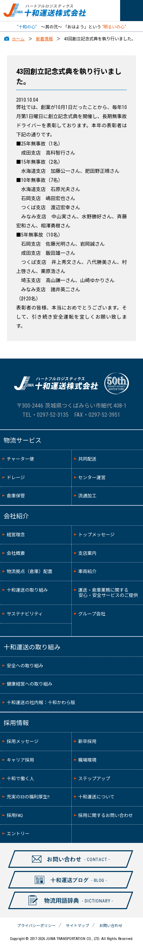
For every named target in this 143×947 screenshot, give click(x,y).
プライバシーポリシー (36, 926)
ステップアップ (94, 778)
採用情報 (16, 723)
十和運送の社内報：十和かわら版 (41, 702)
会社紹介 (16, 516)
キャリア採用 (20, 760)
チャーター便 (20, 459)
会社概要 (16, 553)
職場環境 (87, 760)
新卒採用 (87, 741)
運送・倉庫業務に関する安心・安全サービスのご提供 (108, 592)
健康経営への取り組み (29, 684)
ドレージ (16, 477)
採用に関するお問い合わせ (105, 815)
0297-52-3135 (53, 414)
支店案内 (87, 553)
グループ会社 (91, 613)
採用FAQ (15, 815)
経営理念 (16, 534)
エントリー (18, 833)
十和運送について (96, 796)
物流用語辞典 (66, 908)
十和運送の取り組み (27, 590)
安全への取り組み (25, 665)
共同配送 (87, 459)
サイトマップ (77, 926)
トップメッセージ (96, 534)
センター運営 (92, 477)
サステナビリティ (25, 613)
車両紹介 (87, 571)
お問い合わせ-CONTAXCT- (67, 867)
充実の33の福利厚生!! (28, 796)
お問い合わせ (110, 926)
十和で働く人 (20, 778)
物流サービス (22, 440)
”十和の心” (27, 27)
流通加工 (87, 495)
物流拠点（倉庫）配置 (29, 571)
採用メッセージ (23, 741)
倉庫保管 (16, 495)
